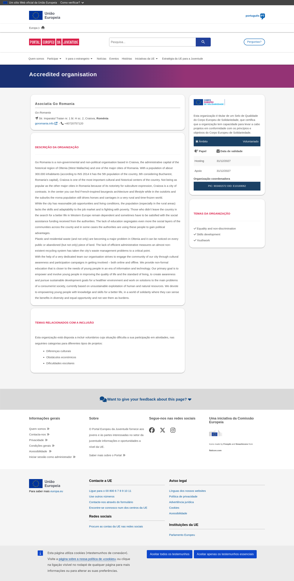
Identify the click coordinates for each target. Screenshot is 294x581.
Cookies (174, 507)
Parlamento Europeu (182, 534)
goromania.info (44, 123)
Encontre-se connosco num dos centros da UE (118, 507)
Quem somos (37, 428)
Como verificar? (72, 2)
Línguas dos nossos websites (187, 490)
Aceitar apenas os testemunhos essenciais (225, 554)
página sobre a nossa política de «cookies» (87, 559)
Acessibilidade (38, 451)
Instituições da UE (183, 525)
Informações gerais (44, 418)
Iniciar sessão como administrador (50, 456)
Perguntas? (254, 41)
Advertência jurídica (181, 502)
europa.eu (56, 491)
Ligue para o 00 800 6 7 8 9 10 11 (110, 490)
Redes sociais (100, 516)
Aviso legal (178, 481)
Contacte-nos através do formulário (111, 502)
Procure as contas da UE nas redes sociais (116, 526)
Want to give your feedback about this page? (146, 399)
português (255, 15)
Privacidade (36, 440)
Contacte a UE (100, 481)
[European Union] (44, 487)
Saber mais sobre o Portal (105, 455)
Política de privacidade (183, 496)
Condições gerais (40, 445)
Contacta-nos (37, 434)
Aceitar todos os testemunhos (169, 554)
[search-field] (159, 42)
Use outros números (101, 496)
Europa (33, 27)
